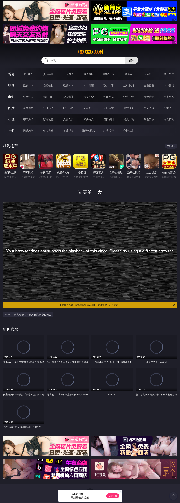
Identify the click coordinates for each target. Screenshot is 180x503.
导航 (11, 130)
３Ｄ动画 (88, 85)
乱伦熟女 (149, 96)
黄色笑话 (149, 119)
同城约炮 (28, 130)
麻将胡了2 (108, 74)
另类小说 (128, 119)
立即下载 (112, 495)
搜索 (131, 60)
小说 (11, 119)
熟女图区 (149, 108)
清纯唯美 (128, 108)
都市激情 (28, 119)
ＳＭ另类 (169, 85)
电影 (11, 96)
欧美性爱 (88, 96)
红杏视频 (108, 130)
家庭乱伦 (48, 119)
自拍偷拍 (48, 85)
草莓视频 (68, 130)
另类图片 (169, 108)
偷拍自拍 (48, 96)
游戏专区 (88, 74)
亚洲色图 (48, 108)
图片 (11, 108)
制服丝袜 (108, 96)
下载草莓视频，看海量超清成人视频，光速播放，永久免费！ (117, 305)
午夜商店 (48, 130)
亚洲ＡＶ (28, 85)
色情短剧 (128, 130)
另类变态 (169, 96)
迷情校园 (108, 119)
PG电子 (28, 74)
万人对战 (68, 74)
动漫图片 (88, 108)
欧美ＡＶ (68, 85)
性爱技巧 (169, 119)
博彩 (11, 74)
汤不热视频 (88, 130)
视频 (11, 85)
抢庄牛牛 (169, 74)
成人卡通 (68, 96)
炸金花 (129, 74)
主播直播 (149, 85)
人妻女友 (68, 119)
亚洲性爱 (28, 96)
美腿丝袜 (108, 108)
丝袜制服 (128, 85)
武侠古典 (88, 119)
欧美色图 (68, 108)
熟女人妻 (108, 85)
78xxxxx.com (90, 52)
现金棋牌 (149, 74)
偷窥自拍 (28, 108)
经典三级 (128, 96)
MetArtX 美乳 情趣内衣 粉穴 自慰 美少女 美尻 (28, 314)
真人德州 (48, 74)
